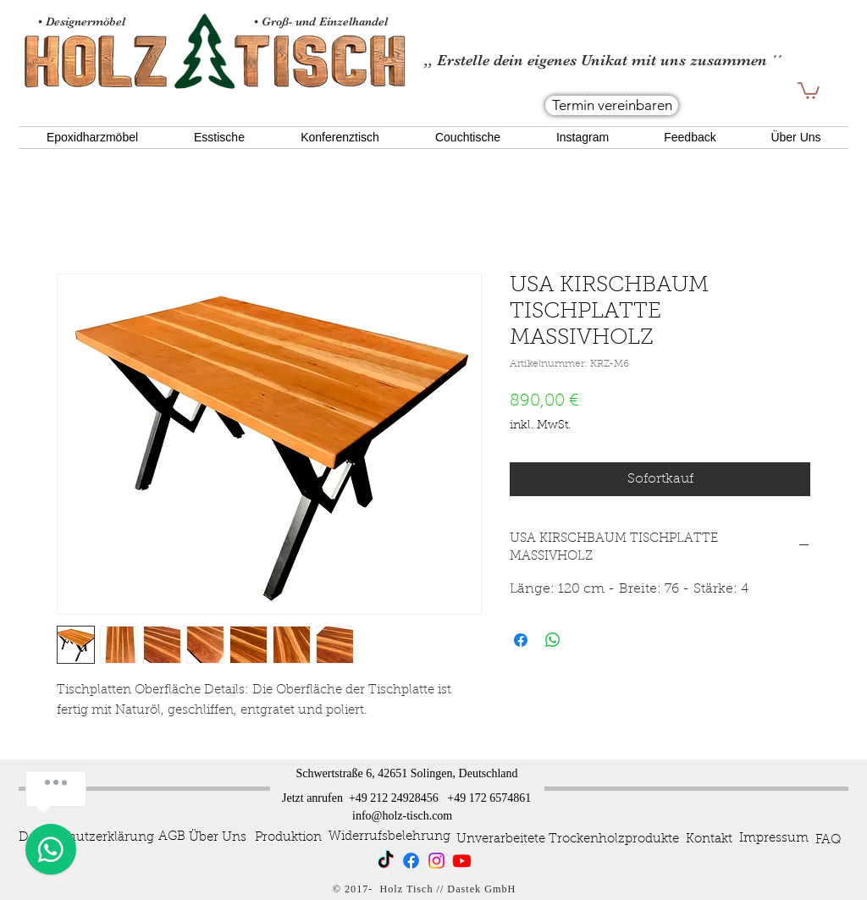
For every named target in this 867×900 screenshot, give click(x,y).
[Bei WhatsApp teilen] (553, 640)
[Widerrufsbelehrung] (389, 837)
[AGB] (171, 837)
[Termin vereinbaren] (611, 105)
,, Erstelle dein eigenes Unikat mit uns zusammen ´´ (602, 60)
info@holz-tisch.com (402, 815)
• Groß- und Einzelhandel (322, 21)
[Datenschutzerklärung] (86, 837)
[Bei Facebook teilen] (521, 640)
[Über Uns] (217, 837)
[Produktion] (288, 837)
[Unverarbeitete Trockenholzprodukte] (567, 839)
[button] (809, 89)
